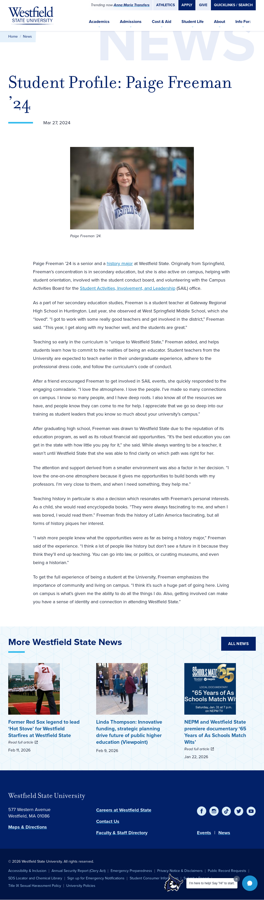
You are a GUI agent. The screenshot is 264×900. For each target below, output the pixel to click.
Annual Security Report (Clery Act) (78, 870)
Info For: (243, 21)
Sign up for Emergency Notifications (96, 878)
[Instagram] (214, 811)
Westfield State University (46, 795)
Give (203, 5)
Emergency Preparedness (131, 870)
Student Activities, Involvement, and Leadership (127, 288)
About (219, 21)
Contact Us (107, 821)
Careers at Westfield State (123, 810)
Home (13, 36)
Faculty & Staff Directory (121, 832)
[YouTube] (251, 811)
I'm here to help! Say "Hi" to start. (212, 883)
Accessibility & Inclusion (27, 870)
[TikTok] (226, 811)
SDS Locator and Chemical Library (35, 878)
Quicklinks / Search (233, 5)
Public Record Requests (227, 870)
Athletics (165, 5)
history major (120, 263)
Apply (187, 5)
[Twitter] (238, 811)
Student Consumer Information (154, 878)
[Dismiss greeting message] (237, 879)
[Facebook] (201, 811)
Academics (99, 21)
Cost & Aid (161, 21)
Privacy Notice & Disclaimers (180, 870)
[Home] (31, 15)
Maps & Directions (27, 827)
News (27, 36)
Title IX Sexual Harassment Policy (34, 885)
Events (204, 832)
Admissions (131, 21)
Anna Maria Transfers (132, 5)
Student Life (193, 21)
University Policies (80, 885)
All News (238, 644)
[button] (250, 883)
